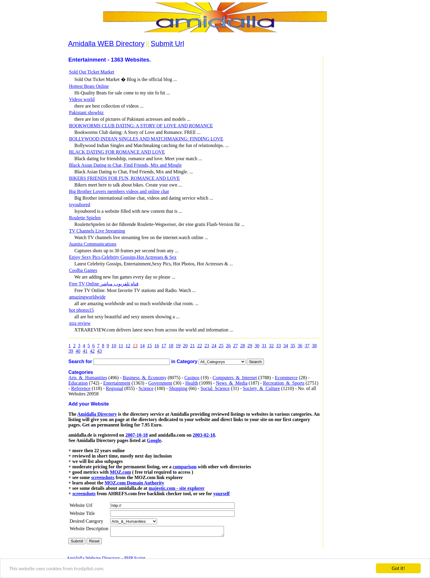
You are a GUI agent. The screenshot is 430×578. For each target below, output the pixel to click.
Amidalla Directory (97, 414)
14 (142, 345)
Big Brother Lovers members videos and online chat (119, 191)
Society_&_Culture (261, 388)
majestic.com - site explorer (177, 488)
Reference (80, 388)
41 (85, 351)
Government (160, 383)
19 (178, 345)
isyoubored (79, 204)
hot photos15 (81, 310)
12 (127, 345)
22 (199, 345)
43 (99, 351)
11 (121, 345)
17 (163, 345)
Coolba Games (83, 270)
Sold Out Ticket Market (91, 71)
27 (235, 345)
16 (156, 345)
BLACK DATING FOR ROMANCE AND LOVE (117, 152)
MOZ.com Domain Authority (134, 482)
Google (154, 440)
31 (264, 345)
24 (213, 345)
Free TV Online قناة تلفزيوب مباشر (104, 283)
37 (307, 345)
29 (249, 345)
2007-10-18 (136, 435)
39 (70, 351)
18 (170, 345)
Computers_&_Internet (235, 377)
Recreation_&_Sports (284, 383)
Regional (114, 388)
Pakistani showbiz (86, 112)
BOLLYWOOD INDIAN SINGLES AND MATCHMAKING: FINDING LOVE (146, 138)
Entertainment (116, 383)
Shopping (178, 388)
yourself (221, 493)
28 (242, 345)
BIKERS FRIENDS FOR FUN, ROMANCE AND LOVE (124, 178)
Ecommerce (286, 377)
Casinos (191, 377)
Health (191, 383)
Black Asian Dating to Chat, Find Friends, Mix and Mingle (125, 165)
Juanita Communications (92, 244)
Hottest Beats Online (89, 86)
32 (271, 345)
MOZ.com (120, 472)
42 (92, 351)
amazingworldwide (87, 296)
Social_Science (215, 388)
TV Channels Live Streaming (97, 230)
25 (221, 345)
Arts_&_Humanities (87, 377)
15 (149, 345)
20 (185, 345)
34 (285, 345)
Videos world (82, 99)
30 (256, 345)
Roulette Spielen (85, 217)
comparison (184, 466)
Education (78, 383)
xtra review (79, 323)
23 (206, 345)
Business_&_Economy (145, 377)
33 (278, 345)
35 (292, 345)
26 (228, 345)
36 (299, 345)
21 (192, 345)
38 (314, 345)
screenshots (102, 477)
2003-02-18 (204, 435)
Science (146, 388)
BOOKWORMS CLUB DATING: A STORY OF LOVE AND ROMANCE (141, 125)
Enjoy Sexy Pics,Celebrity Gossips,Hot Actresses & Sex (122, 257)
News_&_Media (232, 383)
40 (78, 351)
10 (113, 345)
